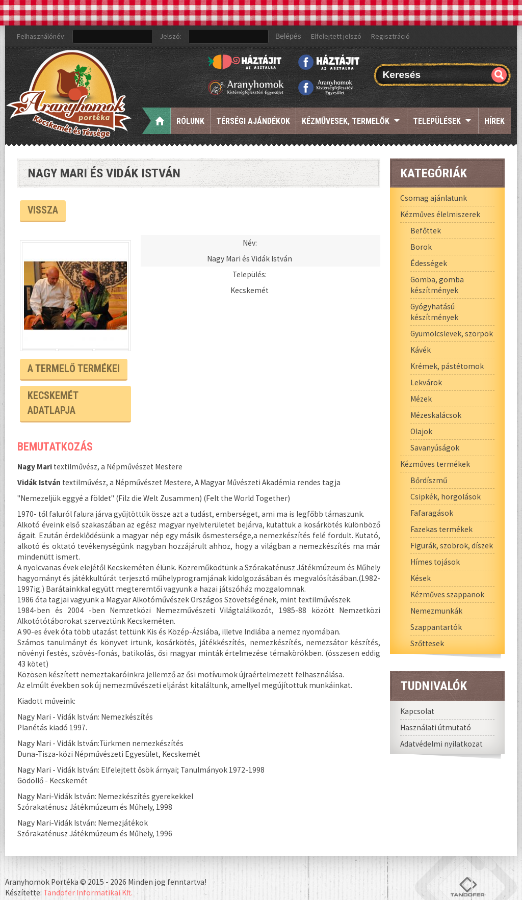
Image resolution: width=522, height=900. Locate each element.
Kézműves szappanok (447, 594)
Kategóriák (434, 173)
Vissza (42, 209)
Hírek (494, 121)
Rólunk (190, 121)
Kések (420, 578)
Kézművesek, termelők (345, 121)
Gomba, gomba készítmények (437, 285)
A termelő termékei (70, 367)
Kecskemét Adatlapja (75, 393)
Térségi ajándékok (253, 121)
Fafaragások (431, 513)
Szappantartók (436, 627)
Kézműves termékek (435, 464)
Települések (437, 121)
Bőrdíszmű (428, 480)
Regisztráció (390, 36)
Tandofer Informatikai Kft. (88, 874)
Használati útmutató (435, 727)
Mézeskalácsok (435, 415)
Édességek (428, 263)
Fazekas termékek (441, 529)
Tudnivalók (434, 685)
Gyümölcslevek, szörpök (451, 333)
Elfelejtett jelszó (336, 36)
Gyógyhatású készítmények (434, 312)
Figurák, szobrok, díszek (451, 545)
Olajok (421, 431)
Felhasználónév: (41, 36)
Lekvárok (426, 382)
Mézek (421, 399)
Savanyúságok (434, 448)
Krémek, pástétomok (447, 366)
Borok (421, 247)
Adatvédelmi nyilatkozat (441, 744)
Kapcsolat (417, 711)
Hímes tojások (435, 562)
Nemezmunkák (436, 611)
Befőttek (425, 230)
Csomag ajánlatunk (433, 198)
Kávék (420, 350)
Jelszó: (170, 36)
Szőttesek (427, 643)
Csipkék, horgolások (445, 496)
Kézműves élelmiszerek (440, 214)
